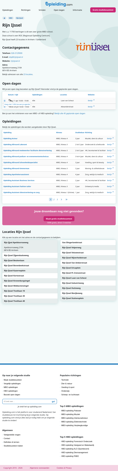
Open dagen (59, 10)
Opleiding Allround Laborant (15, 144)
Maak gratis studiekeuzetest (59, 218)
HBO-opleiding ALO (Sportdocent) (75, 449)
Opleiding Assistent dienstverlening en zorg (21, 192)
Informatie (77, 10)
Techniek (65, 380)
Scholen (42, 10)
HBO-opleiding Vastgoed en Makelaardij (77, 445)
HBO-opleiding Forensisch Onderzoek (76, 441)
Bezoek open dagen (12, 395)
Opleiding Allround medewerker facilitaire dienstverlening (27, 150)
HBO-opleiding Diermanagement (74, 452)
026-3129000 (16, 53)
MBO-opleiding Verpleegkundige (74, 425)
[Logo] (59, 4)
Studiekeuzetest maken (13, 446)
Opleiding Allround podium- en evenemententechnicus (26, 156)
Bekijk (90, 100)
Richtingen (25, 10)
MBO (10, 18)
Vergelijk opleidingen (12, 384)
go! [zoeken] (53, 401)
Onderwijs (65, 391)
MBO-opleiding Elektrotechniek (74, 422)
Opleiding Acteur (10, 138)
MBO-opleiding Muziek (70, 414)
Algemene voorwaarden (39, 468)
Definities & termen (11, 442)
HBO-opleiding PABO (70, 456)
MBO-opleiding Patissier (71, 411)
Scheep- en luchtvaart (70, 395)
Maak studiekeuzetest (13, 380)
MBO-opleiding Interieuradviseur (74, 418)
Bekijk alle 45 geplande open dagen (70, 113)
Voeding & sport (67, 387)
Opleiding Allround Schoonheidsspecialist (20, 162)
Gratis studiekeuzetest (103, 10)
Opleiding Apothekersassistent (16, 174)
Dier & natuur (66, 384)
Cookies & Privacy (64, 468)
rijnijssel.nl (15, 61)
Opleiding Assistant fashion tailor (17, 186)
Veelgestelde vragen (12, 435)
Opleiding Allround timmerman (16, 168)
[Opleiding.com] (4, 18)
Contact (7, 438)
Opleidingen (7, 10)
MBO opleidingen (11, 387)
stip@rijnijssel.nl (16, 57)
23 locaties (28, 74)
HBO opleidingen (11, 391)
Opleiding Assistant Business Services (18, 180)
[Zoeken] (29, 401)
